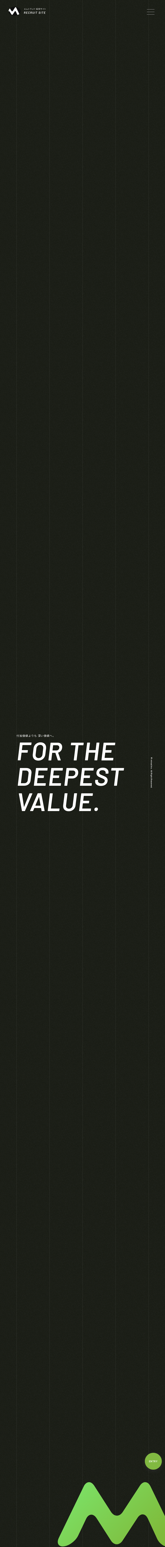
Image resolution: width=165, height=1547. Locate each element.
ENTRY (153, 1461)
